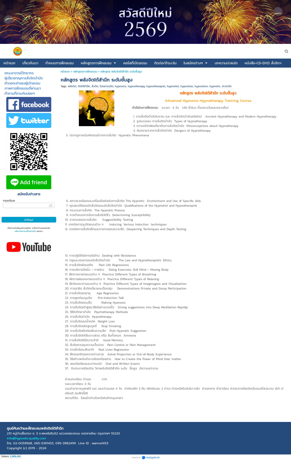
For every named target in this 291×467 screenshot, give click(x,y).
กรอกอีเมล (9, 201)
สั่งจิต (95, 86)
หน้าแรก (65, 72)
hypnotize (186, 86)
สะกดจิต (227, 86)
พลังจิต (72, 86)
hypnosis (120, 86)
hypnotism (201, 86)
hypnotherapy (136, 86)
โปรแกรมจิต (106, 86)
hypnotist (173, 86)
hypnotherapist (155, 86)
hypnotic (214, 86)
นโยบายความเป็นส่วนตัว (25, 231)
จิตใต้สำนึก (84, 86)
